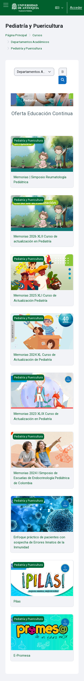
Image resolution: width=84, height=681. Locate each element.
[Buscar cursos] (63, 72)
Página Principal (16, 35)
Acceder (76, 8)
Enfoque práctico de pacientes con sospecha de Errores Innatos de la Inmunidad (39, 542)
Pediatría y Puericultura (26, 48)
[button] (59, 7)
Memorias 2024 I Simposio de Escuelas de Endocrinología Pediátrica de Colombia (41, 478)
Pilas (17, 601)
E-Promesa (22, 655)
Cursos (37, 35)
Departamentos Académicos (30, 42)
